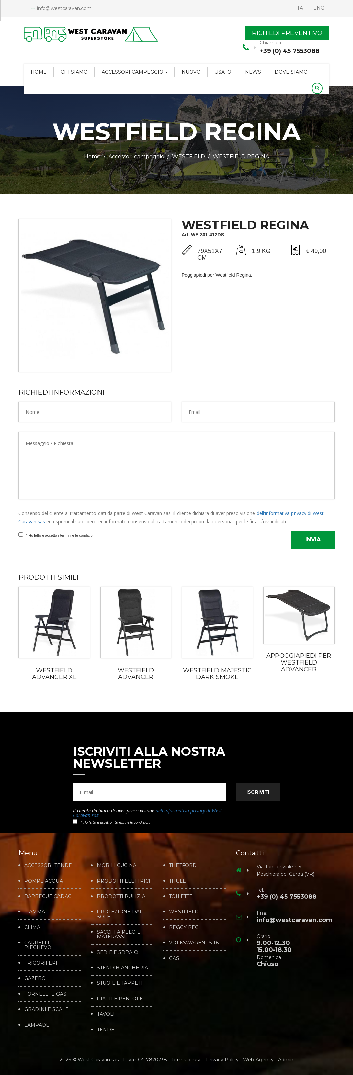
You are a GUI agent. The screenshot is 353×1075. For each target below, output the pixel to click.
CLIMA (32, 927)
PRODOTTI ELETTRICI (123, 881)
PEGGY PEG (184, 927)
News (253, 72)
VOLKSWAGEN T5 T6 (194, 942)
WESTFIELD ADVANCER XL (54, 674)
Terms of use (186, 1059)
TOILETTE (181, 896)
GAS (174, 958)
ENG (318, 8)
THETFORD (183, 865)
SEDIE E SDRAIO (117, 952)
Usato (222, 72)
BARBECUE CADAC (47, 896)
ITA (299, 8)
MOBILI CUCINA (116, 865)
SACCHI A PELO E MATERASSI (119, 934)
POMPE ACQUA (43, 881)
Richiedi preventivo (287, 33)
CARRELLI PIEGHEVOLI (40, 945)
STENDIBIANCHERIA (122, 967)
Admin (285, 1059)
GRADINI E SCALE (46, 1009)
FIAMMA (34, 911)
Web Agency (258, 1059)
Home (39, 72)
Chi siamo (74, 72)
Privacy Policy (222, 1059)
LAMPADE (36, 1025)
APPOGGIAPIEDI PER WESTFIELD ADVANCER (298, 662)
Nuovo (191, 72)
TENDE (105, 1029)
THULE (177, 881)
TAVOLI (106, 1014)
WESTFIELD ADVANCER (136, 674)
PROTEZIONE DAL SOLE (120, 914)
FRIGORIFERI (40, 963)
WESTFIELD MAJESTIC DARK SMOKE (217, 674)
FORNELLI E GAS (45, 994)
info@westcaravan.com (61, 8)
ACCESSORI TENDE (48, 865)
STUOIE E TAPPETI (120, 983)
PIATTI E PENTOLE (120, 998)
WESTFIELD (188, 156)
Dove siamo (291, 72)
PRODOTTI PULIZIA (121, 896)
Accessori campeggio (135, 72)
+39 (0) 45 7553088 (289, 51)
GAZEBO (35, 978)
